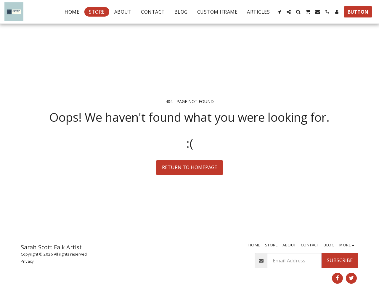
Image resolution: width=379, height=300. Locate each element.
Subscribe (340, 260)
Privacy (27, 261)
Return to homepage (189, 167)
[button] (279, 11)
